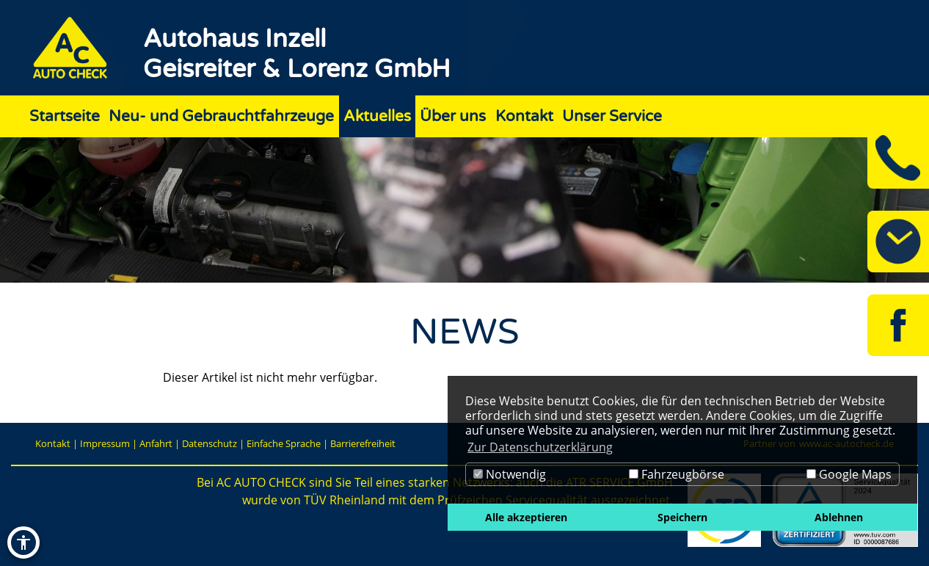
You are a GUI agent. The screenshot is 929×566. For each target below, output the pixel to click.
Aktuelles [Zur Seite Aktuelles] (377, 116)
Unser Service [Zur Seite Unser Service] (612, 116)
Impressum (105, 443)
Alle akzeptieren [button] (526, 517)
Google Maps (849, 474)
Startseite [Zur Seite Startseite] (64, 116)
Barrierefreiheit (363, 443)
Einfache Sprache (284, 443)
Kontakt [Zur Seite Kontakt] (524, 116)
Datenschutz (209, 443)
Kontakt (52, 443)
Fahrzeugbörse (676, 474)
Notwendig (509, 474)
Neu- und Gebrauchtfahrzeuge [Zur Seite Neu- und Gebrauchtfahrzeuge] (221, 116)
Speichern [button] (682, 517)
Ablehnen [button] (839, 517)
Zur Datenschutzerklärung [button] (540, 447)
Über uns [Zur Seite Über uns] (453, 116)
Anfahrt (155, 443)
